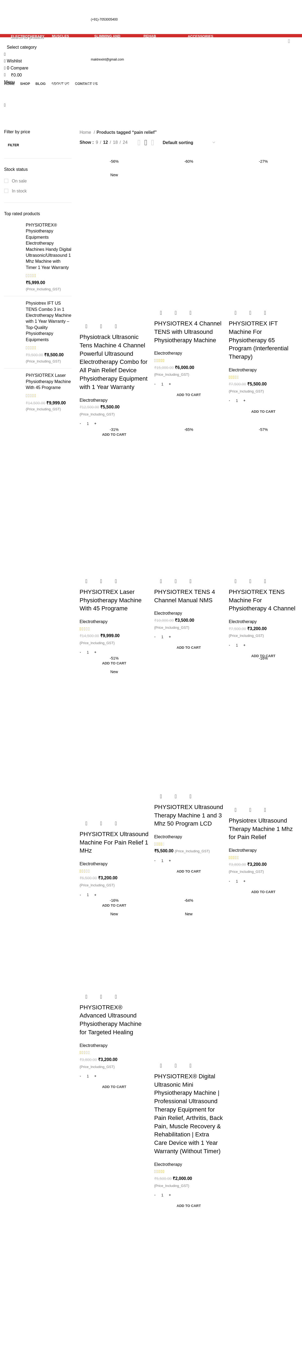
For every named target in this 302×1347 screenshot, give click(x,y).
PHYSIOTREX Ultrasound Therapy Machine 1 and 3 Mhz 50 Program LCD (188, 815)
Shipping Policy (220, 1245)
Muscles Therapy (171, 1245)
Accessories (166, 1276)
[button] (114, 435)
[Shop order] (189, 143)
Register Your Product (269, 1238)
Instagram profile (272, 1262)
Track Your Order (272, 1251)
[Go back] (104, 64)
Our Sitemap (217, 1286)
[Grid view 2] (139, 143)
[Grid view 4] (152, 143)
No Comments (121, 1250)
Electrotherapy (94, 400)
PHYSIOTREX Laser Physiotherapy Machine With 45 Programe (48, 381)
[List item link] (38, 1305)
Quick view (101, 326)
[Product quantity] (88, 424)
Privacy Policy (219, 1235)
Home (86, 132)
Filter (13, 145)
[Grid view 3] (145, 143)
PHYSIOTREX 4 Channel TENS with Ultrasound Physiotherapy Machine (187, 332)
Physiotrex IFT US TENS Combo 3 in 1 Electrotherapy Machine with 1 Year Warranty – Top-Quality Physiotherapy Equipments (48, 321)
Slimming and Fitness (176, 1255)
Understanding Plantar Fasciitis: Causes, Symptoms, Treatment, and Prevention (132, 1282)
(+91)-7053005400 (62, 19)
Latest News (267, 1272)
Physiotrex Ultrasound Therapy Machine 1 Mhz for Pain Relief (261, 829)
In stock (19, 191)
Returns (213, 1255)
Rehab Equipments (173, 1266)
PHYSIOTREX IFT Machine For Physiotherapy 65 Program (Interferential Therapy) (258, 340)
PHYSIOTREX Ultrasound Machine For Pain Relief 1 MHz (114, 842)
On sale (19, 181)
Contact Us (216, 1276)
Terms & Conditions (224, 1266)
